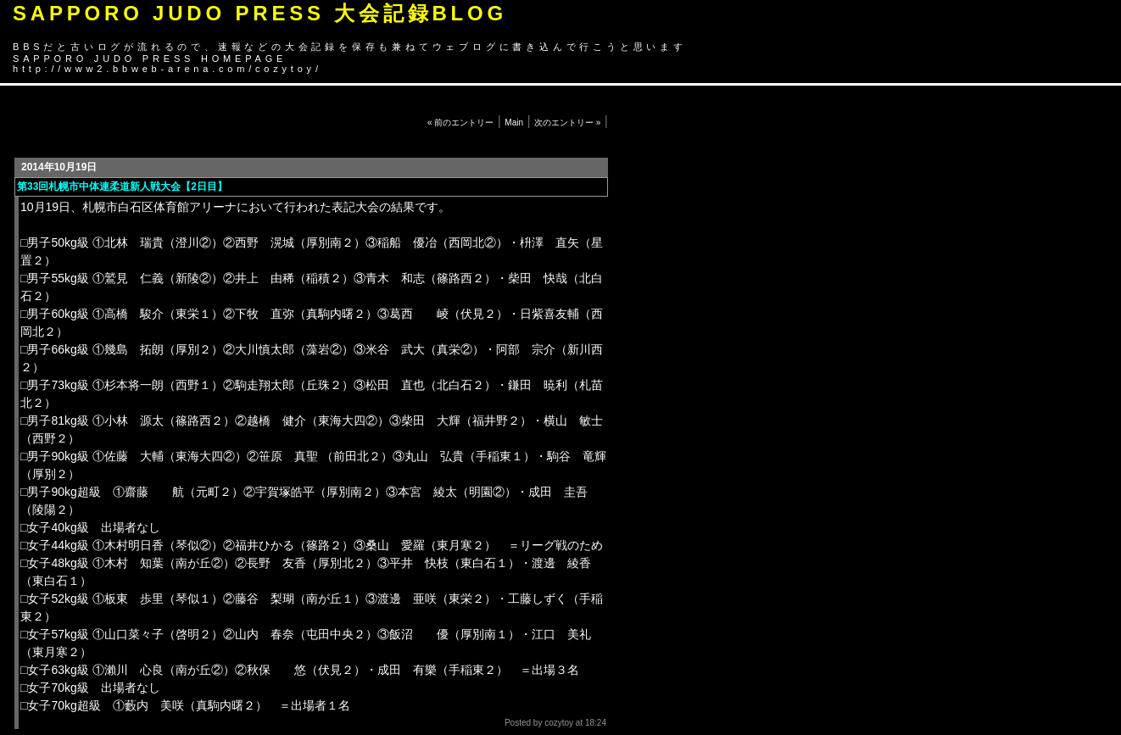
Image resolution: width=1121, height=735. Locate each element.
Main (514, 122)
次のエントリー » (567, 122)
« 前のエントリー (460, 122)
